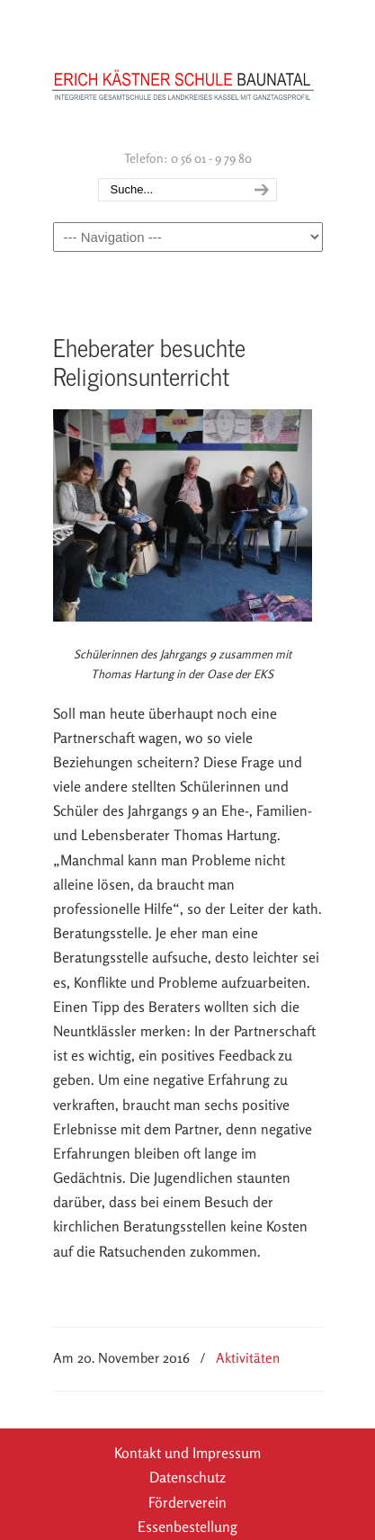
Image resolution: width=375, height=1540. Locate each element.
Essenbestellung (187, 1527)
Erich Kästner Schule (183, 72)
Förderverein (187, 1502)
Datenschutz (187, 1477)
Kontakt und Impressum (187, 1453)
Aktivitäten (248, 1357)
